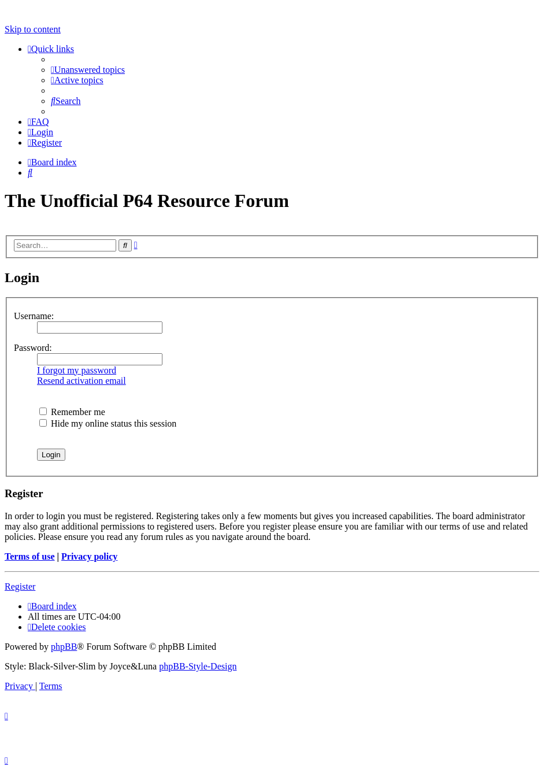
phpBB (64, 647)
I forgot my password (76, 370)
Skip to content (33, 29)
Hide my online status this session (107, 423)
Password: (33, 348)
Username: (34, 316)
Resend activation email (81, 381)
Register (20, 586)
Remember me (72, 412)
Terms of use (30, 556)
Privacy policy (89, 556)
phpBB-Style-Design (197, 666)
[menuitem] (88, 70)
